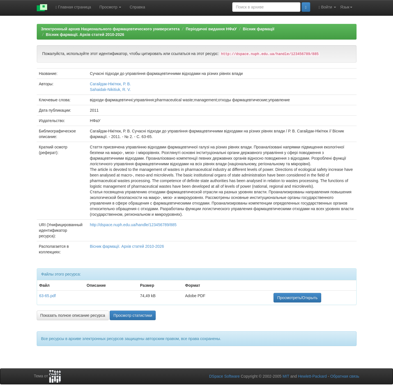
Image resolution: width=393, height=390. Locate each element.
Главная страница (73, 7)
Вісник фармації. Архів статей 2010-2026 (85, 34)
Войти (327, 7)
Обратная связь (344, 376)
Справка (137, 7)
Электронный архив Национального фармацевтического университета (110, 29)
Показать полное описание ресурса (72, 315)
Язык (346, 7)
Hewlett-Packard (312, 376)
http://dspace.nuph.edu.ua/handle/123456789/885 (133, 224)
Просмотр (110, 7)
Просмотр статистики (132, 315)
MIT (285, 376)
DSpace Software (224, 376)
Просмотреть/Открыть (297, 297)
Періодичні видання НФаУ (211, 29)
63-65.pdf (47, 295)
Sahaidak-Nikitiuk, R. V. (110, 89)
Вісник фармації (258, 29)
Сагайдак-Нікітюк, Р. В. (110, 84)
